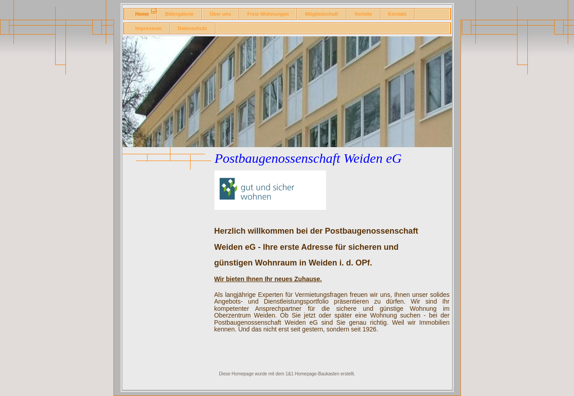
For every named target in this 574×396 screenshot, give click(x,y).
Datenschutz (192, 28)
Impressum (148, 28)
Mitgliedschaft (321, 14)
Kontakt (397, 14)
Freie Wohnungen (268, 14)
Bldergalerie (179, 14)
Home (142, 14)
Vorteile (363, 14)
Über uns (220, 14)
